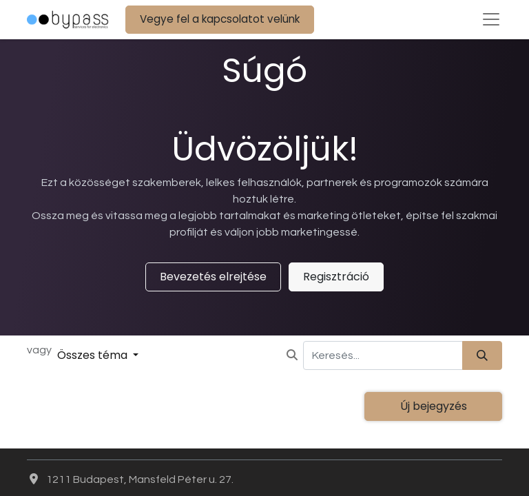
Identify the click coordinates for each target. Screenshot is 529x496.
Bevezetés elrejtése (213, 277)
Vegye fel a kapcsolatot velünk (220, 19)
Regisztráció (336, 277)
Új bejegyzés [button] (433, 406)
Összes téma (93, 355)
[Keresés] (482, 355)
